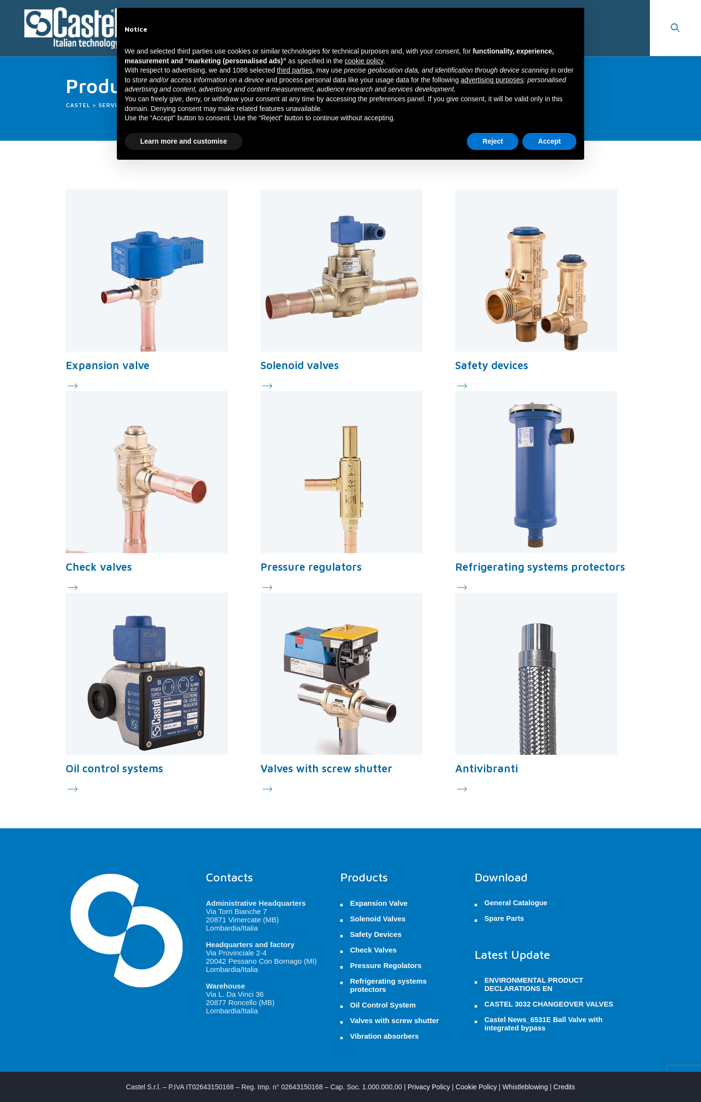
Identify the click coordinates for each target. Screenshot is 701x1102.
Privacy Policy (428, 1087)
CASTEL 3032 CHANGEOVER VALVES (548, 1004)
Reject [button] (492, 141)
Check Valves (373, 950)
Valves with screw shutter (326, 768)
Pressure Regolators (386, 965)
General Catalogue (516, 903)
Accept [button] (549, 141)
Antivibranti (486, 768)
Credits (564, 1087)
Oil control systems (114, 768)
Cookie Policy (476, 1087)
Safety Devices (376, 934)
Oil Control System (383, 1005)
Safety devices (491, 365)
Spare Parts (504, 918)
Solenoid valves (299, 365)
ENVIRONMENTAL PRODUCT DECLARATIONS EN (533, 984)
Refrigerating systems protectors (540, 566)
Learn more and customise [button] (183, 141)
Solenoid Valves (378, 919)
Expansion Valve (378, 903)
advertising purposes (492, 80)
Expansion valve (107, 365)
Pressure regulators (311, 566)
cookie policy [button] (364, 61)
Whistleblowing (525, 1087)
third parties (295, 70)
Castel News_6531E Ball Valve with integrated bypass (543, 1024)
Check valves (99, 566)
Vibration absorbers (384, 1036)
